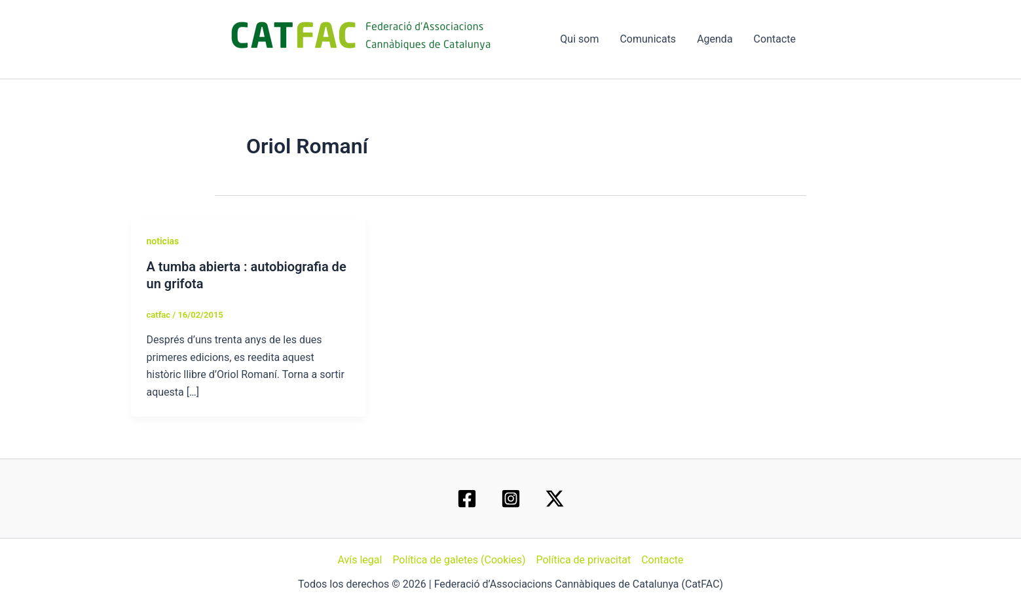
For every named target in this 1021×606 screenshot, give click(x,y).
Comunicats (648, 39)
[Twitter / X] (555, 498)
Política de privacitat (583, 560)
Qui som (579, 39)
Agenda (714, 39)
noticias (163, 241)
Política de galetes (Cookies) (458, 560)
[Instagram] (511, 498)
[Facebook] (467, 498)
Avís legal (359, 560)
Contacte (775, 39)
